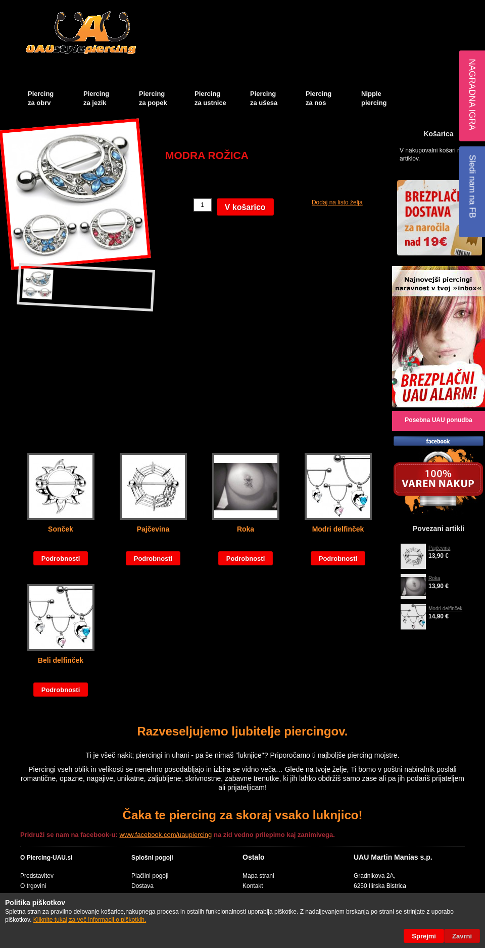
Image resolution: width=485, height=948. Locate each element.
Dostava (142, 885)
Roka (245, 529)
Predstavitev (37, 875)
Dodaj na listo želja (337, 202)
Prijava (469, 8)
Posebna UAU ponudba (438, 420)
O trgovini (33, 885)
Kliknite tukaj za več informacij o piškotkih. (89, 919)
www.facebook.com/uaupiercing (166, 834)
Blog (447, 8)
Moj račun (353, 8)
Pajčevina (153, 529)
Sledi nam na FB (472, 186)
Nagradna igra (472, 94)
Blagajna (422, 8)
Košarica (392, 8)
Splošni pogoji (152, 857)
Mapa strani (258, 875)
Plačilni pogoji (149, 875)
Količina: (178, 204)
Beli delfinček (60, 660)
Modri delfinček (338, 529)
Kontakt (253, 885)
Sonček (60, 529)
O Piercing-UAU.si (46, 857)
